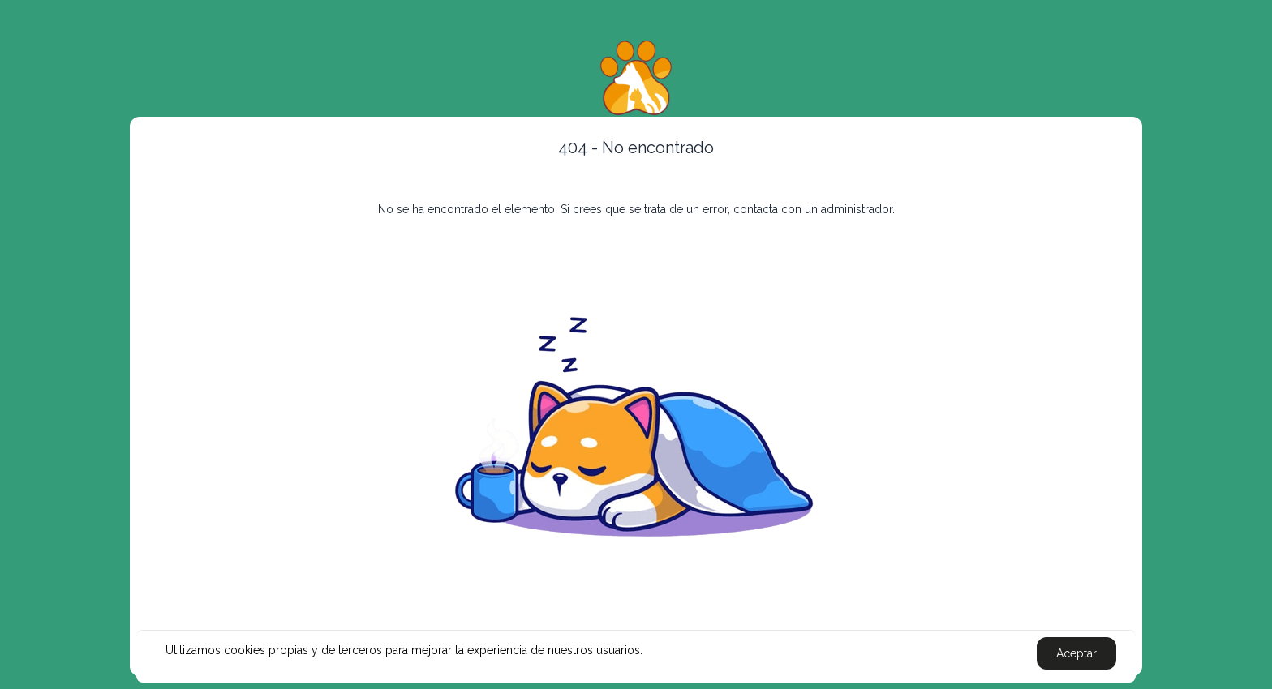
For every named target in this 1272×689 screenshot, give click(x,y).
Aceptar (1076, 653)
